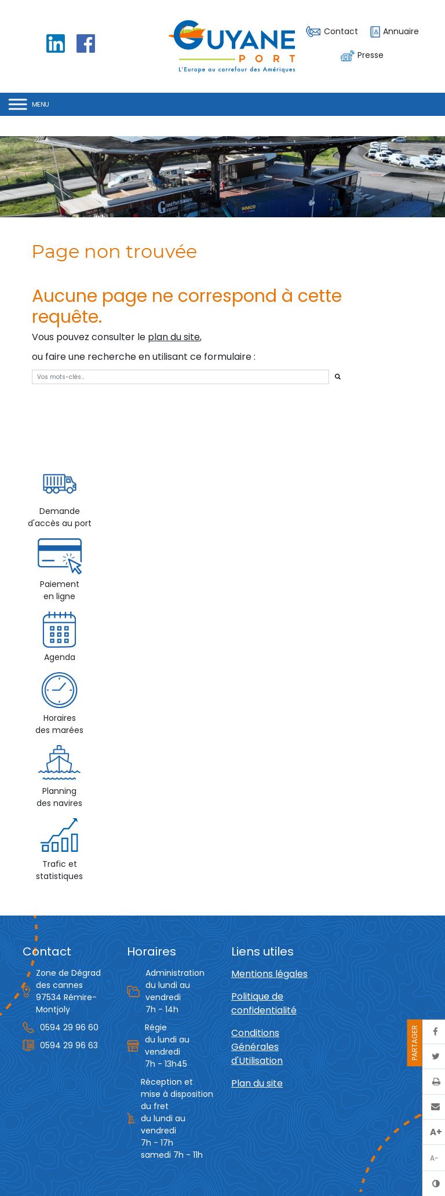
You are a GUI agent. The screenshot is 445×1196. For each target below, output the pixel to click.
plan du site (174, 337)
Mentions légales (269, 973)
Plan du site (257, 1083)
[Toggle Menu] (29, 104)
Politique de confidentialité (264, 1003)
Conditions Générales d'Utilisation (257, 1046)
